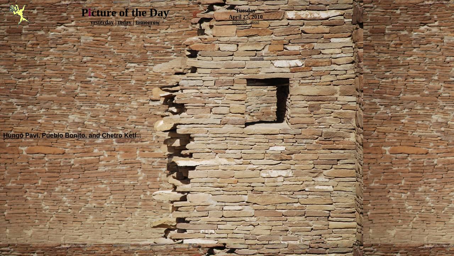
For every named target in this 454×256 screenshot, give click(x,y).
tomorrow (147, 22)
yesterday (102, 22)
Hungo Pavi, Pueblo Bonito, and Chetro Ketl (69, 135)
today (124, 22)
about (254, 22)
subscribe (240, 22)
